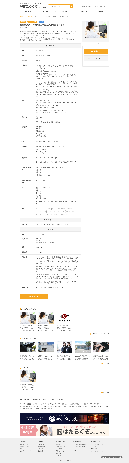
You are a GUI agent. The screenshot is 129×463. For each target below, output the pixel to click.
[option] (95, 31)
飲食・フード (23, 448)
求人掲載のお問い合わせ (79, 444)
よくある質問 (59, 448)
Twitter (93, 450)
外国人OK (40, 448)
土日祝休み (40, 450)
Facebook (94, 448)
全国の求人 (29, 11)
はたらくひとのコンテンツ (98, 451)
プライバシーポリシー (97, 444)
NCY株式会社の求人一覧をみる (99, 334)
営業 (21, 451)
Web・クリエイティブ (25, 450)
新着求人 (64, 11)
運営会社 (93, 446)
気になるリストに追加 (95, 58)
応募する (34, 296)
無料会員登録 (98, 6)
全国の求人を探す (60, 451)
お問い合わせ (59, 453)
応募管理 (100, 11)
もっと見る (105, 363)
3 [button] (98, 43)
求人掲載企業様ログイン (79, 446)
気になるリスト (82, 11)
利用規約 (58, 450)
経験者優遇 (40, 451)
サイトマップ (59, 455)
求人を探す (46, 11)
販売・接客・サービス (25, 446)
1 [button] (93, 43)
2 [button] (96, 43)
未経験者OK (41, 444)
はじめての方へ (60, 444)
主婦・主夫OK (41, 446)
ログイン (106, 6)
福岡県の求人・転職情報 (26, 16)
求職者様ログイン (60, 446)
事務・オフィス (24, 444)
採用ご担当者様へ (87, 6)
